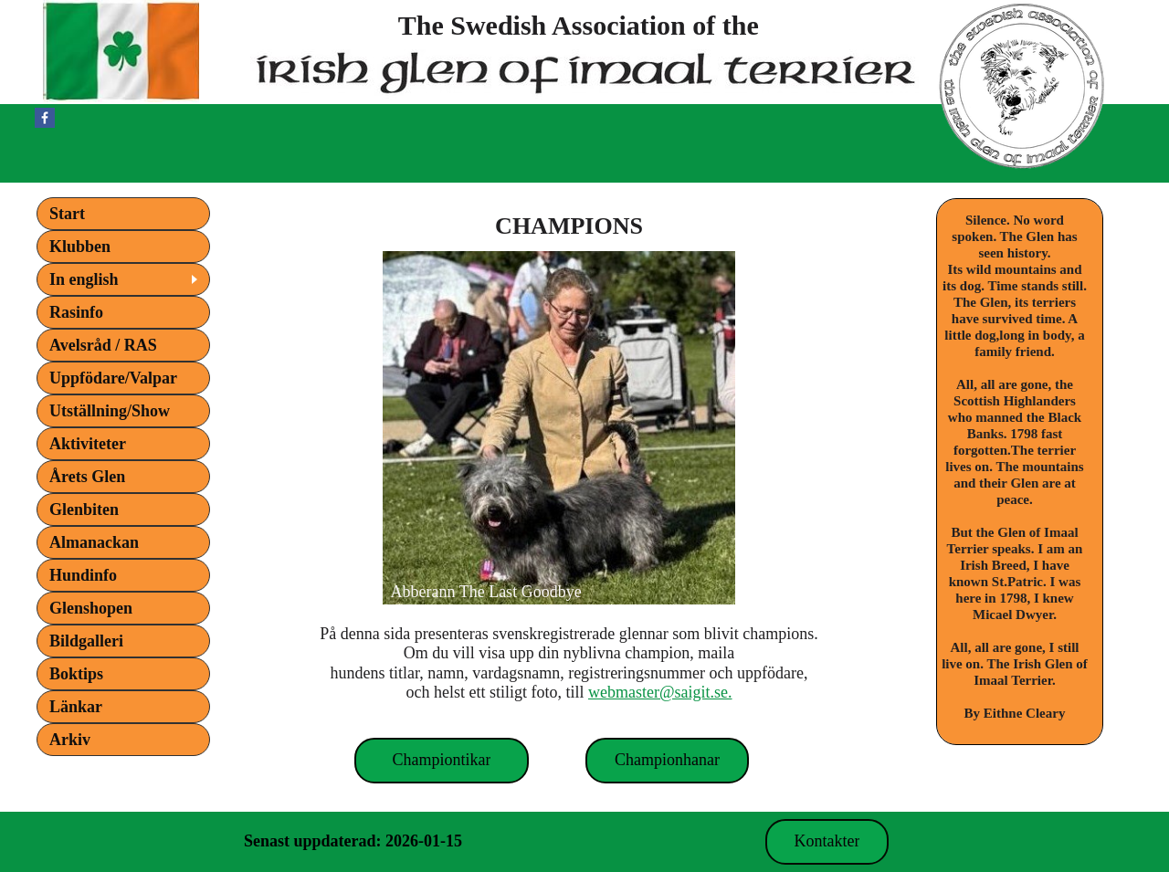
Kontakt (449, 841)
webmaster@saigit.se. (660, 692)
